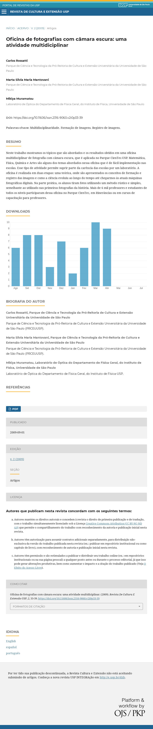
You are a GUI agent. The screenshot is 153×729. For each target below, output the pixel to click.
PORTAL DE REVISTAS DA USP (21, 5)
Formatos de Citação (29, 606)
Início (10, 28)
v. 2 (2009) (37, 28)
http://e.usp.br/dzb (112, 677)
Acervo (23, 28)
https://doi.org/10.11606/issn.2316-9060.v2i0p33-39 (48, 118)
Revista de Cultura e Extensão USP (39, 11)
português (13, 653)
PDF (15, 409)
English (11, 641)
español (11, 647)
